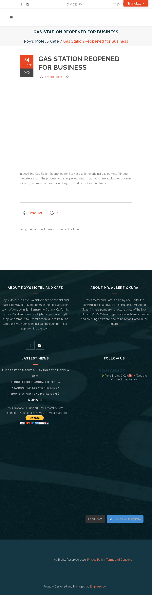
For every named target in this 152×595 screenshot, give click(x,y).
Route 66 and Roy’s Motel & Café (35, 394)
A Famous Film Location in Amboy (35, 388)
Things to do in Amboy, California (35, 382)
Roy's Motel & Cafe (41, 41)
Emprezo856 (53, 76)
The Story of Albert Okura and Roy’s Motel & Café (35, 373)
